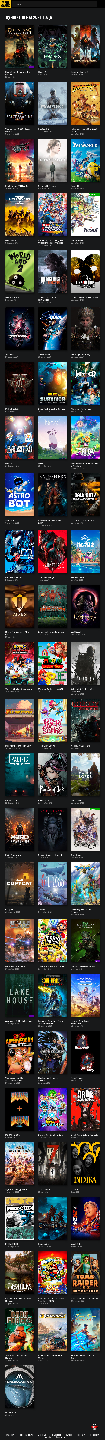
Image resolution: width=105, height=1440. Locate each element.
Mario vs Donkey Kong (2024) (51, 689)
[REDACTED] (11, 1244)
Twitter (69, 1435)
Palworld (75, 186)
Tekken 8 (9, 354)
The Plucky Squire (46, 746)
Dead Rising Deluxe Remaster (85, 1135)
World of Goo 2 (12, 297)
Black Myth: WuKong (80, 354)
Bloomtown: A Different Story (18, 746)
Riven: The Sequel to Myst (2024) (17, 633)
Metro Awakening (13, 855)
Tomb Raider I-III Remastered (84, 1298)
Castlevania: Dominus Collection (48, 1079)
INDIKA (74, 1189)
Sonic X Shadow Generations (18, 689)
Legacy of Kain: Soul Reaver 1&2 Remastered (51, 1022)
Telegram (81, 1435)
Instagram (94, 1435)
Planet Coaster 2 (78, 577)
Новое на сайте (26, 1435)
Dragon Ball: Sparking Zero (50, 1135)
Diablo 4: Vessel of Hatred (83, 966)
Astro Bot (9, 520)
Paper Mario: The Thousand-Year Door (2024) (51, 1299)
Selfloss (41, 909)
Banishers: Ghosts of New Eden (50, 521)
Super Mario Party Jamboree (51, 966)
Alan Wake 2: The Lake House (19, 1021)
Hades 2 (42, 72)
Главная (10, 1435)
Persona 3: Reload (13, 577)
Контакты (60, 1437)
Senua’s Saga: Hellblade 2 (50, 855)
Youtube (48, 1437)
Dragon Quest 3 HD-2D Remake (81, 910)
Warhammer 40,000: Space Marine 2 (17, 130)
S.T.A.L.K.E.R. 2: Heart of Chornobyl (82, 690)
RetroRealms (77, 1078)
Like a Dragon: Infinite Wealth (84, 297)
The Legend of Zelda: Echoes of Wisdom (84, 464)
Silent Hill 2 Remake (47, 186)
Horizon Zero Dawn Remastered (80, 1022)
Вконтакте (43, 1435)
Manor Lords (76, 800)
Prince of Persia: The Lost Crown (82, 1356)
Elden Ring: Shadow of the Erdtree (17, 73)
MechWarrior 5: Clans (15, 966)
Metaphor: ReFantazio (81, 409)
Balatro (8, 463)
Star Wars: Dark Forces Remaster (16, 1356)
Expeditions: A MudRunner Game (50, 1356)
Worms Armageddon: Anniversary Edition (15, 1079)
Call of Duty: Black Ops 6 (82, 520)
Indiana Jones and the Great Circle (84, 130)
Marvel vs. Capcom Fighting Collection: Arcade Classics (51, 241)
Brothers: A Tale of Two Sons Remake (18, 1299)
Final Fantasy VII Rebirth (16, 186)
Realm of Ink (44, 800)
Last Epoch (76, 632)
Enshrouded (43, 1244)
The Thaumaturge (46, 577)
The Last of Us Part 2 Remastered (48, 298)
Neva (40, 463)
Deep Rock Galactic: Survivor (51, 409)
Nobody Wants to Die (80, 746)
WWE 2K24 (76, 1244)
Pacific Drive (11, 800)
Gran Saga (76, 855)
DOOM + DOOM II (13, 1135)
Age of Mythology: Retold (16, 1189)
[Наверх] (94, 1428)
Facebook (56, 1435)
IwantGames (5, 4)
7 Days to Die (44, 1189)
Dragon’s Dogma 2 (79, 72)
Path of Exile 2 (12, 409)
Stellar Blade (44, 354)
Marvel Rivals (77, 240)
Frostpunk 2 (43, 129)
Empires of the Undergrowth (51, 632)
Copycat (9, 909)
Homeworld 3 (11, 1412)
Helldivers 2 (10, 240)
